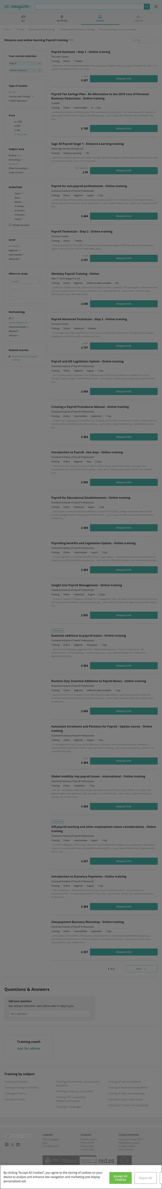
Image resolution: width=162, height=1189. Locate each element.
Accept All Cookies (120, 1178)
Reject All (145, 1178)
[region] (81, 1177)
